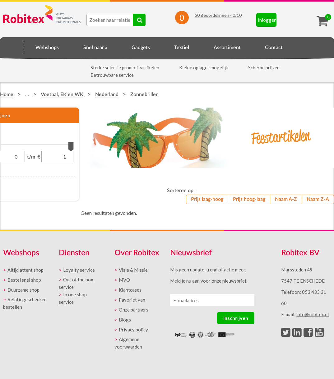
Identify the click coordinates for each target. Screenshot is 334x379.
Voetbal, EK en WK (62, 94)
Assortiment (227, 47)
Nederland (106, 94)
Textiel (181, 47)
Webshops (47, 47)
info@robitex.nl (312, 314)
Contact (274, 47)
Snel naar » (95, 47)
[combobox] (109, 20)
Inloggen (267, 20)
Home (11, 46)
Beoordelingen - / (218, 15)
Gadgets (141, 47)
